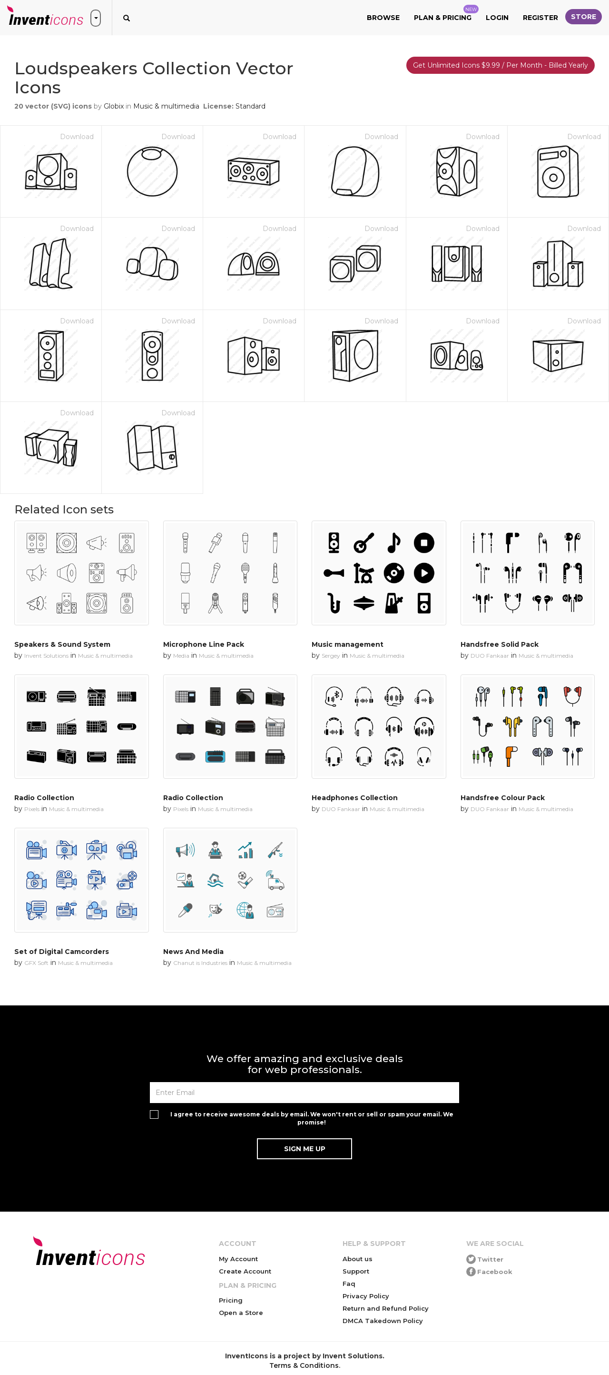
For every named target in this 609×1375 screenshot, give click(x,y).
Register (540, 17)
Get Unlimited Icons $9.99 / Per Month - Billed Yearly (500, 65)
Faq (349, 1283)
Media (181, 655)
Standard (250, 106)
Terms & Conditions (304, 1365)
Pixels (31, 809)
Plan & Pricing (446, 13)
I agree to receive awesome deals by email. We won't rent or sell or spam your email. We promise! (311, 1118)
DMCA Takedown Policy (383, 1321)
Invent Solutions (46, 655)
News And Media (193, 951)
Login (497, 17)
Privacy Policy (366, 1296)
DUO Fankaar (490, 655)
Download (77, 136)
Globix (114, 106)
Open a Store (241, 1312)
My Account (238, 1259)
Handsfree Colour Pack (503, 797)
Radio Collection (44, 797)
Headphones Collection (355, 797)
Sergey (331, 655)
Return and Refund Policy (386, 1308)
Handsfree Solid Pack (500, 644)
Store (583, 16)
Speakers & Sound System (62, 644)
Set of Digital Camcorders (61, 951)
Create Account (245, 1271)
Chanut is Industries (200, 962)
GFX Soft (36, 962)
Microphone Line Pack (203, 644)
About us (358, 1259)
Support (356, 1271)
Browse (383, 17)
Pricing (231, 1300)
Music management (347, 644)
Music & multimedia (166, 106)
